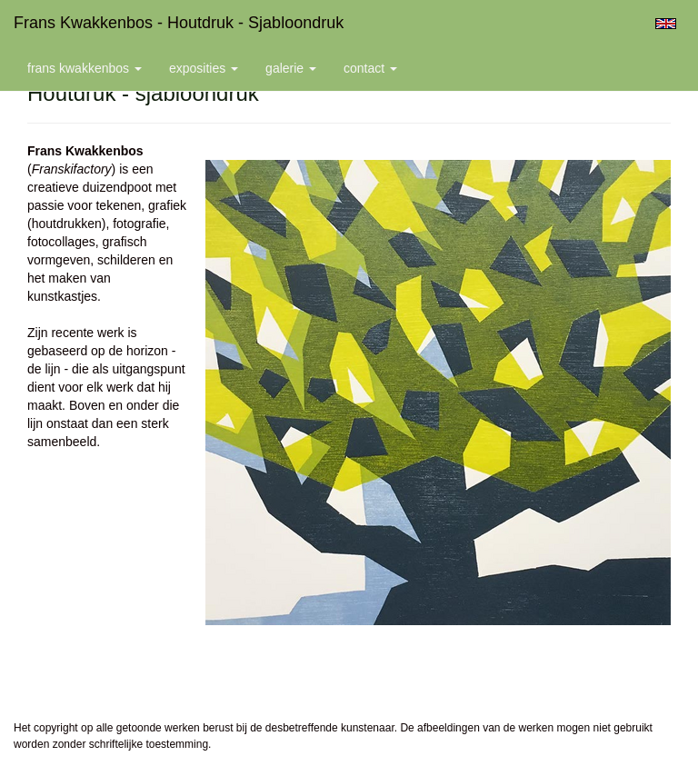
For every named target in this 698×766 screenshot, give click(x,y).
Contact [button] (370, 68)
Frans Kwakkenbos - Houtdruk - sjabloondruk (179, 23)
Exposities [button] (203, 68)
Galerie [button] (290, 68)
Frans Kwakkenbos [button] (84, 68)
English (665, 23)
